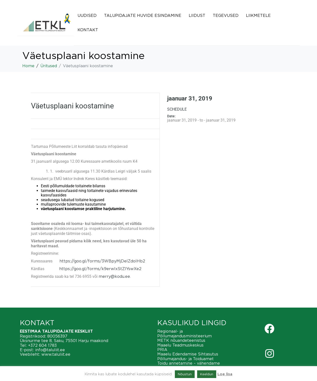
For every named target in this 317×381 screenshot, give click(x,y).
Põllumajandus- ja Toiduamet (185, 358)
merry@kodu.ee (114, 276)
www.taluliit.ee (55, 354)
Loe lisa (224, 374)
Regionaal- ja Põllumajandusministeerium (184, 333)
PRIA (162, 349)
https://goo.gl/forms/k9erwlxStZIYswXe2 (100, 268)
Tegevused (225, 15)
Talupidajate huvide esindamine (142, 15)
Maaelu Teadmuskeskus (180, 345)
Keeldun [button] (206, 374)
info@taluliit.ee (50, 350)
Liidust (197, 15)
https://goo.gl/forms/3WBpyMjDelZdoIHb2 (102, 261)
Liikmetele (258, 15)
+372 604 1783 (42, 345)
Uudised (87, 15)
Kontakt (88, 30)
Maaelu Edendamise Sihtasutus (187, 354)
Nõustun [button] (185, 374)
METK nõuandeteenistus (181, 340)
